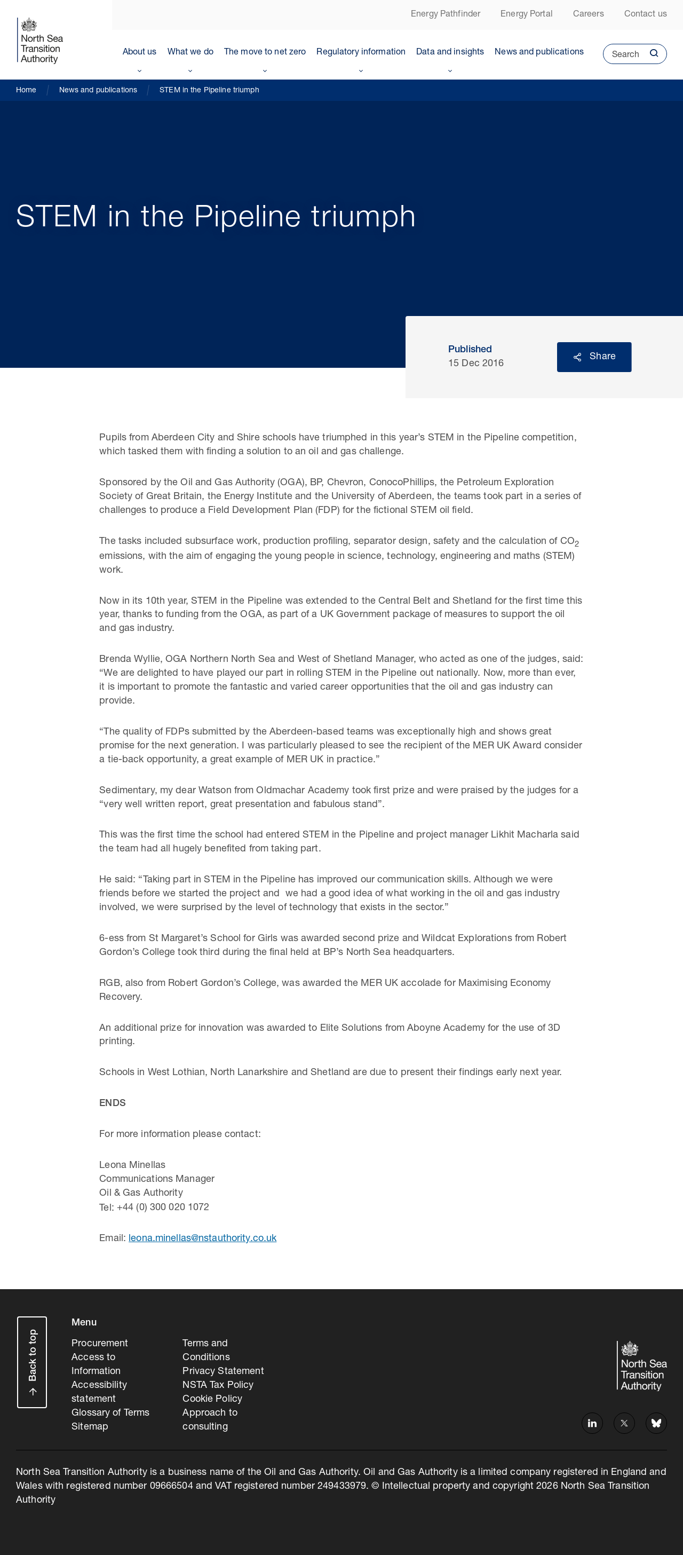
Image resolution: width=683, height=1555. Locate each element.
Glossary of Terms (110, 1413)
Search (621, 57)
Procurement (100, 1344)
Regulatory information (361, 53)
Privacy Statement (223, 1372)
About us (140, 53)
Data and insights (450, 53)
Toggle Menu (139, 69)
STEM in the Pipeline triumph (209, 90)
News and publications (539, 53)
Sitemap (90, 1427)
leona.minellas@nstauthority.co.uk (202, 1239)
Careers (588, 15)
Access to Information (96, 1365)
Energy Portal (527, 15)
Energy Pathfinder (445, 15)
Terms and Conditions (205, 1351)
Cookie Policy (212, 1399)
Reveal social (577, 357)
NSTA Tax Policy (217, 1386)
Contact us (645, 15)
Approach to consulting (209, 1420)
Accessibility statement (99, 1392)
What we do (190, 53)
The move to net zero (265, 53)
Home (26, 90)
